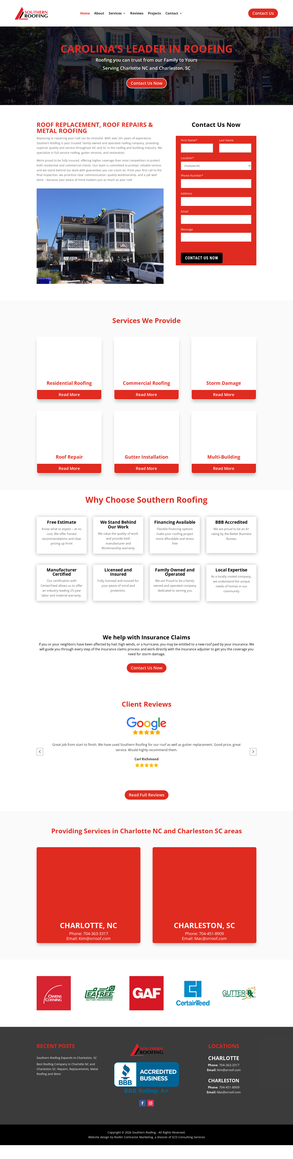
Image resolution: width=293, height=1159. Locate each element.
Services (115, 13)
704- (229, 1101)
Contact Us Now (146, 83)
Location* (187, 158)
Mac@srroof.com (210, 952)
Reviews (136, 13)
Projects (154, 13)
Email (184, 211)
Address (186, 193)
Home (85, 13)
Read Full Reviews (146, 808)
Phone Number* (192, 175)
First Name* (189, 140)
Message (187, 229)
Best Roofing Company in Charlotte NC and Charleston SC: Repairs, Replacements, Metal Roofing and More (67, 1083)
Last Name (226, 140)
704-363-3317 (95, 947)
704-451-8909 (211, 947)
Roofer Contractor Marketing (133, 1151)
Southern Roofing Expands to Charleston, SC (67, 1072)
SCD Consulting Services (188, 1151)
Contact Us (263, 13)
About (99, 13)
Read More (69, 398)
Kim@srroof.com (95, 952)
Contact (171, 13)
